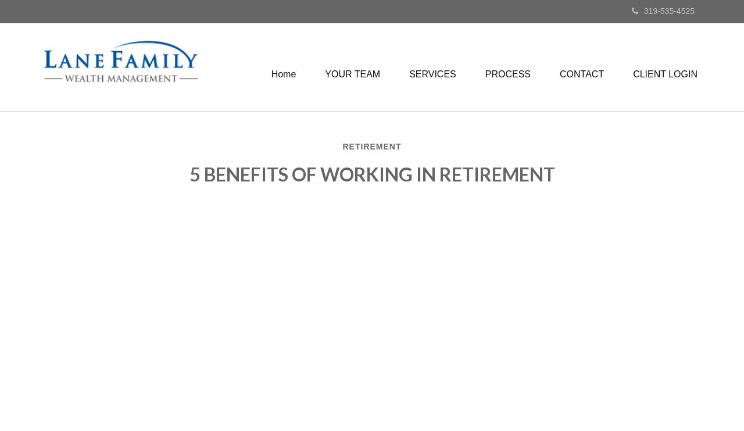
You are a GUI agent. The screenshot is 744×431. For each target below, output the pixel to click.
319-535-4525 (663, 11)
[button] (352, 74)
